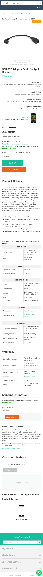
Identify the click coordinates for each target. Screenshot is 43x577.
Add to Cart (14, 169)
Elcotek (32, 575)
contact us (30, 444)
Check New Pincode (9, 407)
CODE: (4, 152)
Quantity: (5, 156)
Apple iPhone (13, 13)
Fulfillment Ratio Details (29, 315)
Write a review (7, 76)
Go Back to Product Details (11, 449)
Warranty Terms (29, 377)
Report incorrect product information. (15, 144)
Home (5, 13)
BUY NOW (12, 163)
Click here (27, 342)
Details (14, 148)
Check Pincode (11, 417)
